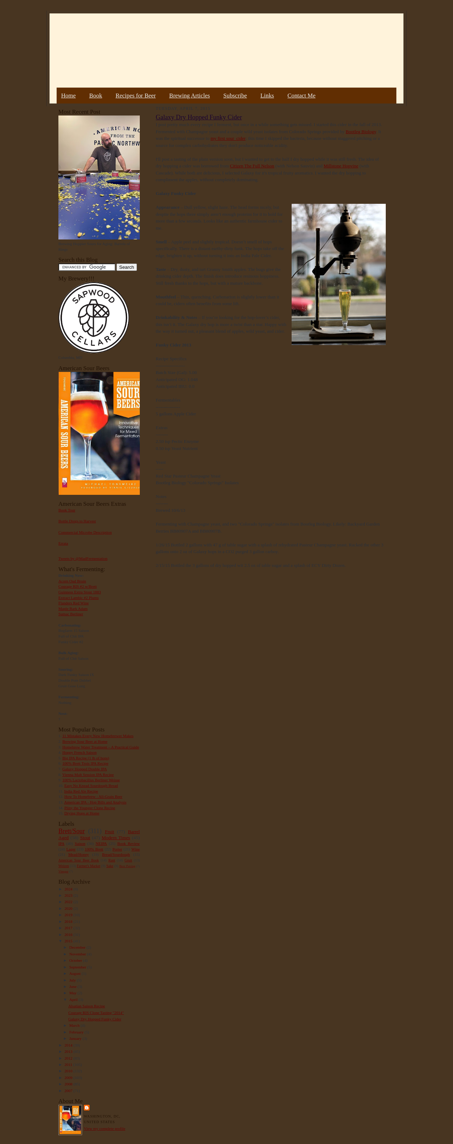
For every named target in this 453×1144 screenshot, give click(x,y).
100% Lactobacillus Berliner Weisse (91, 780)
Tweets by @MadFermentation (83, 558)
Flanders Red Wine (73, 603)
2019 (68, 915)
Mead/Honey (78, 854)
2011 (68, 1064)
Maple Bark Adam (73, 608)
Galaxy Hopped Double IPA (84, 769)
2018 (68, 921)
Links (267, 95)
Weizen (63, 866)
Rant (111, 860)
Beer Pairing (127, 866)
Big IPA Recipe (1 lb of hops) (85, 758)
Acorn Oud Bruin (72, 581)
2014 (68, 1045)
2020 (68, 908)
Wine (135, 849)
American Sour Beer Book (78, 860)
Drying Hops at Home (81, 813)
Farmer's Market (88, 866)
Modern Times (116, 837)
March (75, 1025)
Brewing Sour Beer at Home (84, 741)
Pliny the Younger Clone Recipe (89, 808)
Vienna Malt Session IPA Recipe (88, 774)
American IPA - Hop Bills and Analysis (95, 802)
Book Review (128, 843)
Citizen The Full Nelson (252, 165)
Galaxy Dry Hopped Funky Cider (94, 1019)
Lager (70, 849)
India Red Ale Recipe (81, 791)
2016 (68, 934)
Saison (80, 843)
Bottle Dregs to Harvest (77, 521)
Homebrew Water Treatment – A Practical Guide (100, 747)
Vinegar (63, 871)
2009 (68, 1077)
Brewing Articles (189, 95)
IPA (61, 843)
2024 (68, 889)
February (77, 1032)
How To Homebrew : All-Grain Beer (93, 796)
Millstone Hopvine (341, 165)
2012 (68, 1058)
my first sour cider (228, 138)
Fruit (109, 831)
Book (95, 95)
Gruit (128, 860)
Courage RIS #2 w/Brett (77, 586)
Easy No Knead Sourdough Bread (91, 785)
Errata (63, 543)
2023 (68, 895)
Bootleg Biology (361, 131)
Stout (85, 837)
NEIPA (101, 843)
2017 (68, 928)
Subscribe (235, 95)
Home (68, 95)
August (75, 973)
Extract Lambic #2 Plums (78, 597)
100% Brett (94, 849)
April (74, 999)
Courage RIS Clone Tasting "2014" (96, 1012)
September (78, 967)
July (73, 980)
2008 (68, 1084)
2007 (68, 1091)
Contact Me (301, 95)
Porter (117, 849)
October (76, 960)
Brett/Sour (71, 831)
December (78, 947)
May (73, 993)
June (73, 986)
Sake (110, 866)
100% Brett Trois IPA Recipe (85, 763)
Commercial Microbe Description (85, 532)
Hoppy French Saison (79, 752)
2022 (68, 902)
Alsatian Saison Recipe (86, 1006)
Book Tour (66, 510)
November (78, 954)
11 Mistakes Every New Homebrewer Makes (97, 736)
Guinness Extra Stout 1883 (79, 592)
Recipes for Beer (136, 95)
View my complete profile (104, 1128)
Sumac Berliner (70, 614)
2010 (68, 1071)
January (76, 1038)
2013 (68, 1051)
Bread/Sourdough (116, 854)
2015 (68, 941)
